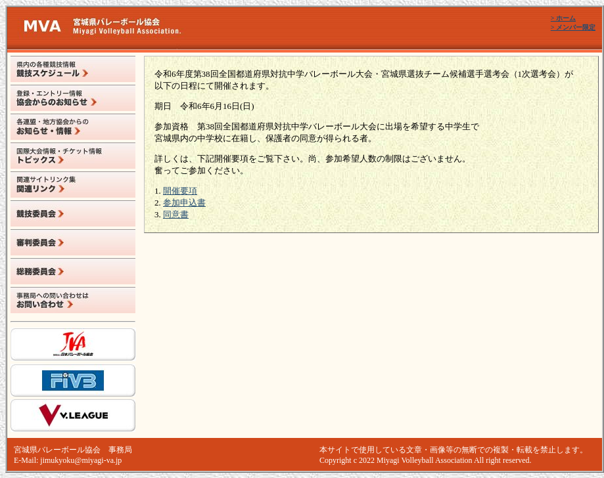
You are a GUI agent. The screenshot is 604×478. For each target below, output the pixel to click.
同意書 (176, 214)
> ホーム (563, 18)
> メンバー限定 (573, 27)
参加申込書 (184, 202)
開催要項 (180, 191)
